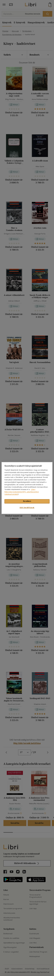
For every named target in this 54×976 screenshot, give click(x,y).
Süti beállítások (27, 508)
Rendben (27, 501)
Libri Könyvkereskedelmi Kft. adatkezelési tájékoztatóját (21, 492)
